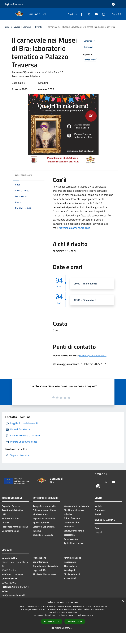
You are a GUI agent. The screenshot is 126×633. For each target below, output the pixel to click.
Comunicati (100, 510)
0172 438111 (19, 574)
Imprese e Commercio (44, 518)
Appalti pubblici (41, 522)
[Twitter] (88, 14)
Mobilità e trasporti (43, 535)
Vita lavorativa (40, 514)
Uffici (4, 514)
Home (6, 27)
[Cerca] (120, 14)
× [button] (123, 601)
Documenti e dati (10, 531)
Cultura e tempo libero (44, 510)
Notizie (98, 506)
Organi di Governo (11, 506)
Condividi (90, 41)
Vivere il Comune (22, 27)
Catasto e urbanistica (44, 526)
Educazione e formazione (76, 506)
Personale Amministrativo (15, 526)
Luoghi (98, 532)
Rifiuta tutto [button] (75, 621)
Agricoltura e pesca (73, 543)
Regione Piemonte (13, 4)
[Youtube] (95, 14)
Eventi (38, 27)
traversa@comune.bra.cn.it (74, 228)
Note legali (69, 570)
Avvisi (98, 514)
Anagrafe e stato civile (44, 506)
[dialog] (63, 615)
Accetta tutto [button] (51, 621)
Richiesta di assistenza (44, 574)
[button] (63, 628)
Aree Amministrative (12, 510)
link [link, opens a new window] (91, 615)
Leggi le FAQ (39, 570)
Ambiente (69, 526)
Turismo (37, 531)
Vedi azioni (90, 47)
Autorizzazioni (71, 539)
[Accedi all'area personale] (113, 4)
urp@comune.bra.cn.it (13, 595)
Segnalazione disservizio (45, 566)
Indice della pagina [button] (23, 175)
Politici (5, 522)
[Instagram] (102, 14)
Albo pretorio (70, 566)
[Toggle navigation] (6, 14)
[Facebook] (80, 14)
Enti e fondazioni (10, 518)
